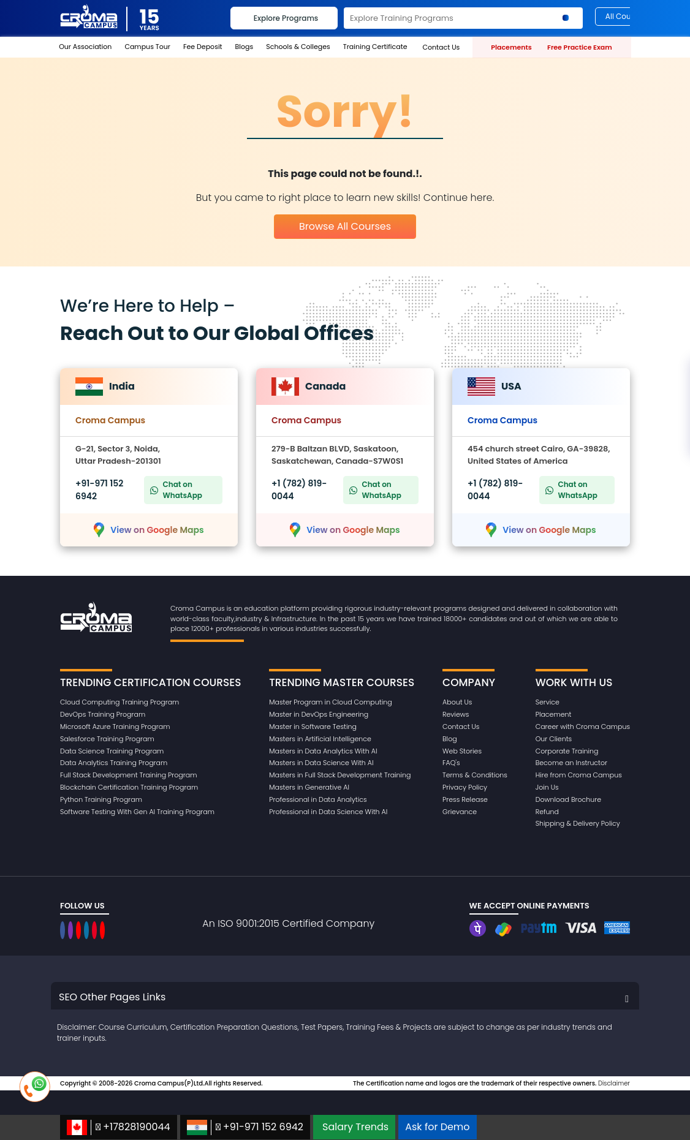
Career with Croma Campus (583, 726)
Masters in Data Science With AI (321, 763)
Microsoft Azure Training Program (115, 726)
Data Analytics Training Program (113, 763)
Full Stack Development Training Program (128, 775)
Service (547, 702)
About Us (457, 702)
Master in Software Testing (313, 726)
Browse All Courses (345, 226)
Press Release (465, 799)
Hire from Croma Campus (579, 775)
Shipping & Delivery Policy (578, 823)
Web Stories (462, 751)
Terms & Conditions (474, 775)
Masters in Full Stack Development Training (340, 775)
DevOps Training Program (102, 714)
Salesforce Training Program (107, 739)
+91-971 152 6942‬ (245, 1127)
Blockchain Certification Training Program (129, 787)
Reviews (455, 714)
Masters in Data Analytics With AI (323, 751)
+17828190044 (118, 1127)
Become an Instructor (571, 763)
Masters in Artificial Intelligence (320, 739)
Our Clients (554, 739)
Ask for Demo (437, 1127)
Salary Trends (355, 1127)
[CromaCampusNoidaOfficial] (64, 930)
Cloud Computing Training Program (119, 702)
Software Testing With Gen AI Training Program (137, 812)
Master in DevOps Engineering (318, 714)
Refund (547, 812)
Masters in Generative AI (309, 787)
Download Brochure (568, 799)
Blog (449, 739)
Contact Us (460, 726)
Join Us (547, 787)
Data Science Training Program (112, 751)
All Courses (625, 16)
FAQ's (451, 763)
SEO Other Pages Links (112, 997)
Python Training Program (101, 799)
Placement (554, 714)
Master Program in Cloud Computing (330, 702)
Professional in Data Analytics (317, 799)
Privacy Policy (464, 787)
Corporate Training (567, 751)
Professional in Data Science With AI (328, 812)
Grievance (459, 812)
